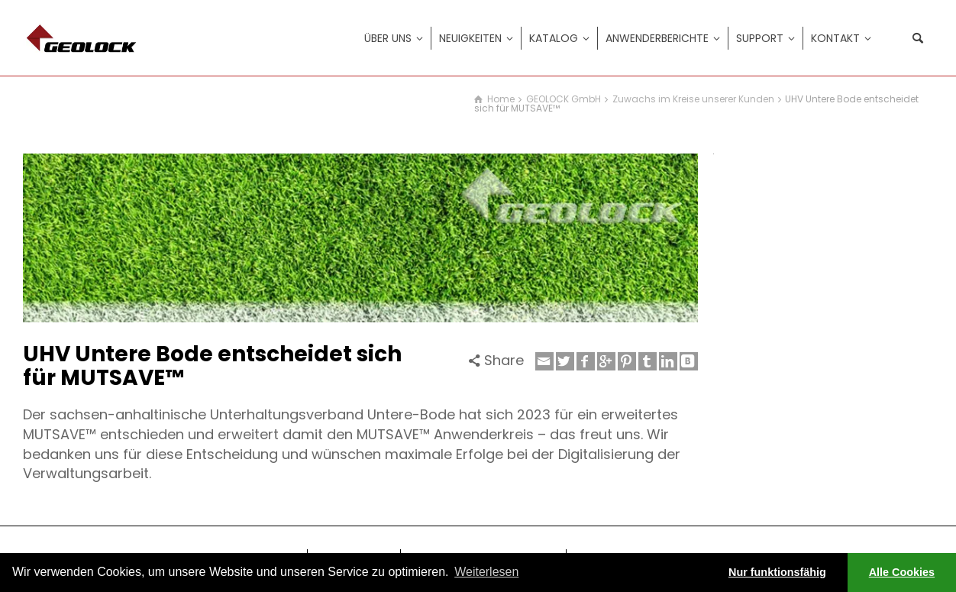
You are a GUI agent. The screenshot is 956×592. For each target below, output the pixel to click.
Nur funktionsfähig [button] (777, 572)
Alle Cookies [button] (902, 572)
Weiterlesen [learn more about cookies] (486, 571)
